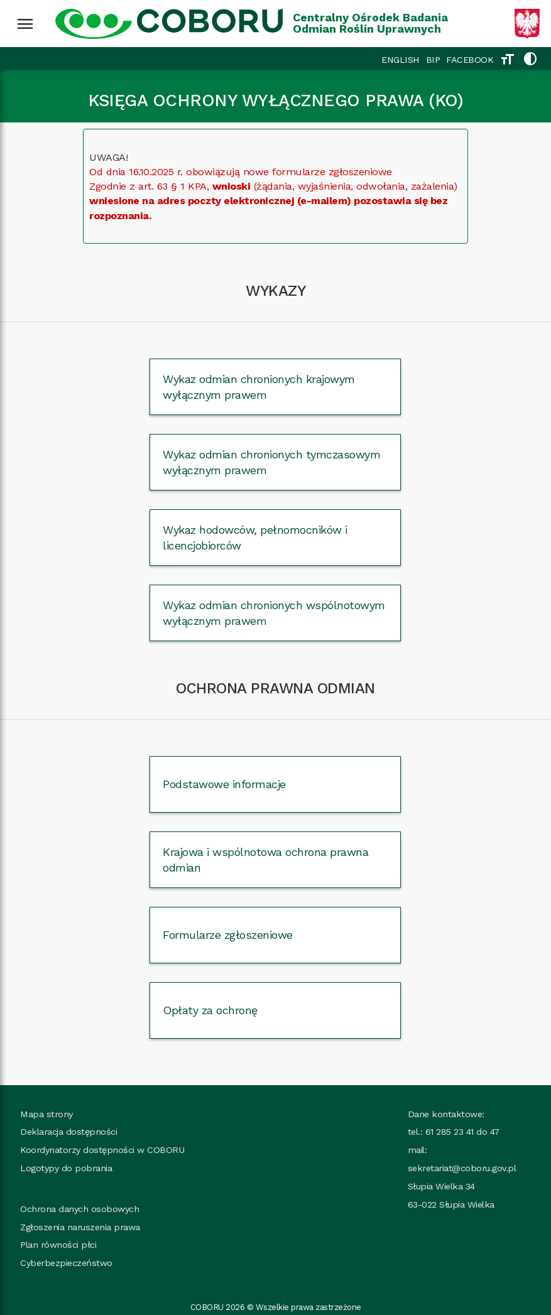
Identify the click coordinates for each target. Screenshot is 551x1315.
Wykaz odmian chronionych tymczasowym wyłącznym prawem (271, 462)
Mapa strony (46, 1114)
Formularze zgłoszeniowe (228, 934)
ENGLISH (400, 60)
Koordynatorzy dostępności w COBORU (102, 1150)
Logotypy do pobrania (66, 1168)
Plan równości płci (58, 1245)
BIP (433, 60)
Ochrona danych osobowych (79, 1209)
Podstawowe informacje (224, 784)
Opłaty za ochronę (210, 1010)
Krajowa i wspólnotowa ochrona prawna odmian (265, 859)
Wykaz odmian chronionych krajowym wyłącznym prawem (259, 386)
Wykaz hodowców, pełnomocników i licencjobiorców (255, 537)
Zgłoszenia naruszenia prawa (80, 1227)
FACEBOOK (469, 60)
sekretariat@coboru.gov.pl (462, 1168)
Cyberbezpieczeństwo (66, 1263)
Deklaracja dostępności (68, 1132)
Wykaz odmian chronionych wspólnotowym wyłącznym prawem (274, 612)
